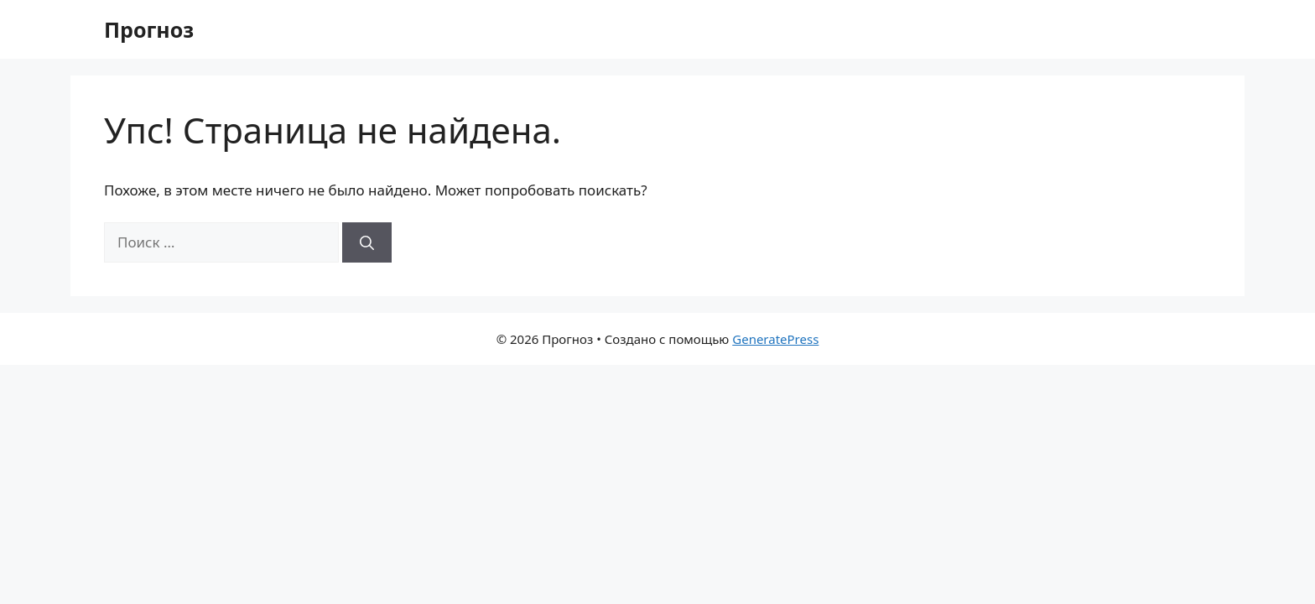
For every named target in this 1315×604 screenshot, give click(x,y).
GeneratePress (775, 339)
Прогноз (149, 29)
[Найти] (367, 242)
